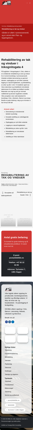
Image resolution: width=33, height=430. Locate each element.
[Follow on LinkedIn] (12, 321)
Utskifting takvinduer (9, 185)
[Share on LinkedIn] (10, 181)
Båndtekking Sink (11, 184)
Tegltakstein (22, 184)
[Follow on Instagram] (9, 321)
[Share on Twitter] (5, 181)
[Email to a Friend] (7, 181)
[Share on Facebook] (3, 181)
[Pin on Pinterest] (9, 181)
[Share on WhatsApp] (2, 181)
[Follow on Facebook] (6, 321)
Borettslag (4, 26)
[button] (27, 3)
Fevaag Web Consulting (14, 425)
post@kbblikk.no (16, 258)
